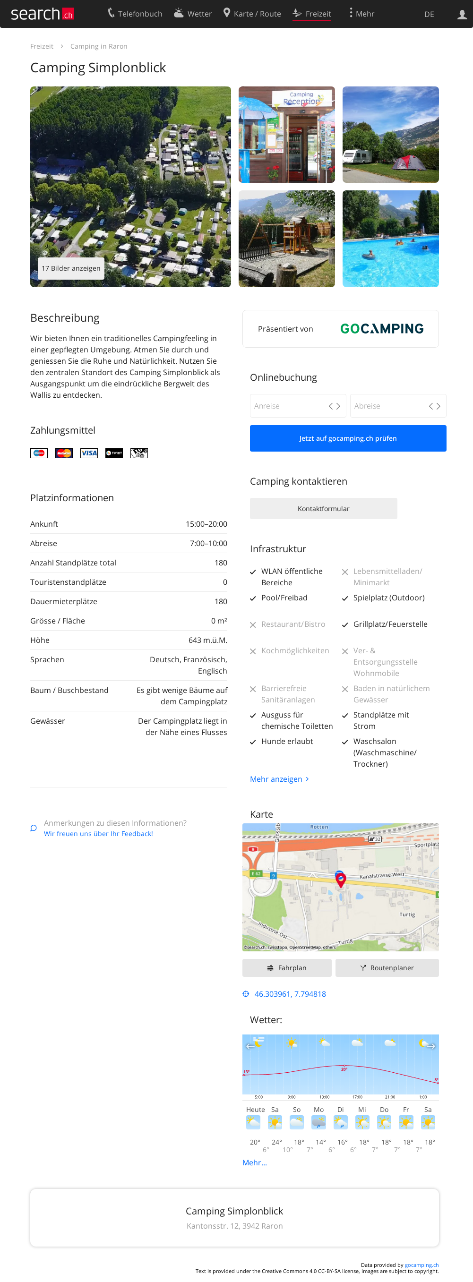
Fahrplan (292, 967)
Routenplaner (392, 967)
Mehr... (254, 1162)
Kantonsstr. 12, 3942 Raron (235, 1226)
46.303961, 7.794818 (290, 994)
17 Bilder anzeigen (71, 268)
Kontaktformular (324, 508)
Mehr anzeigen (276, 779)
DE (429, 14)
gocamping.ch (422, 1264)
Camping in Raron (99, 46)
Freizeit (41, 46)
